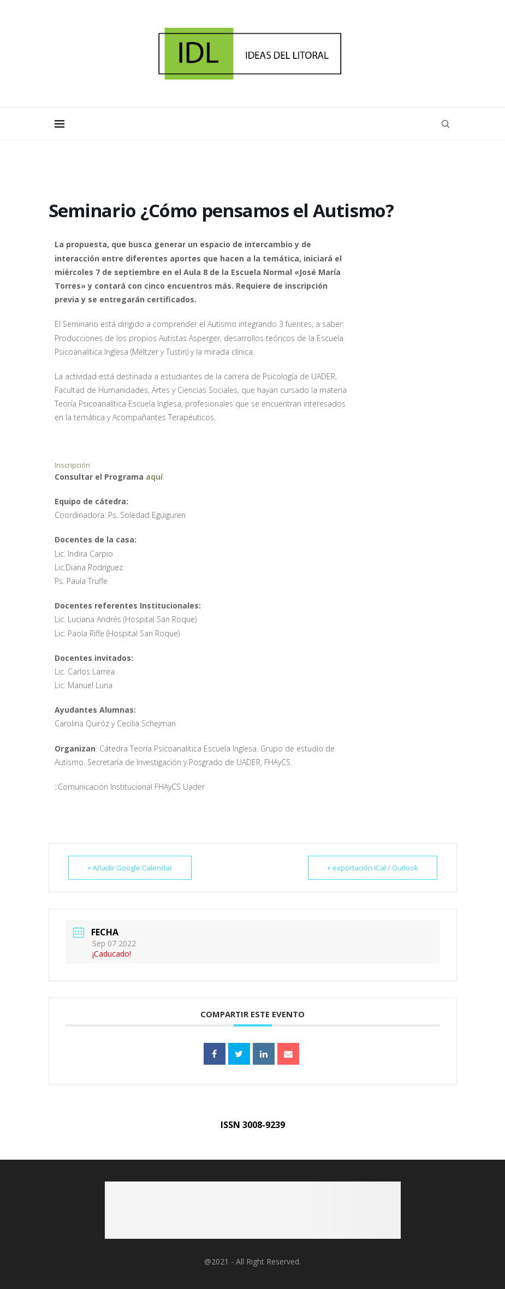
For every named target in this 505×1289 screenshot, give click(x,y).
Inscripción (72, 465)
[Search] (445, 124)
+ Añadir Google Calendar (130, 868)
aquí (154, 477)
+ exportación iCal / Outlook (372, 868)
